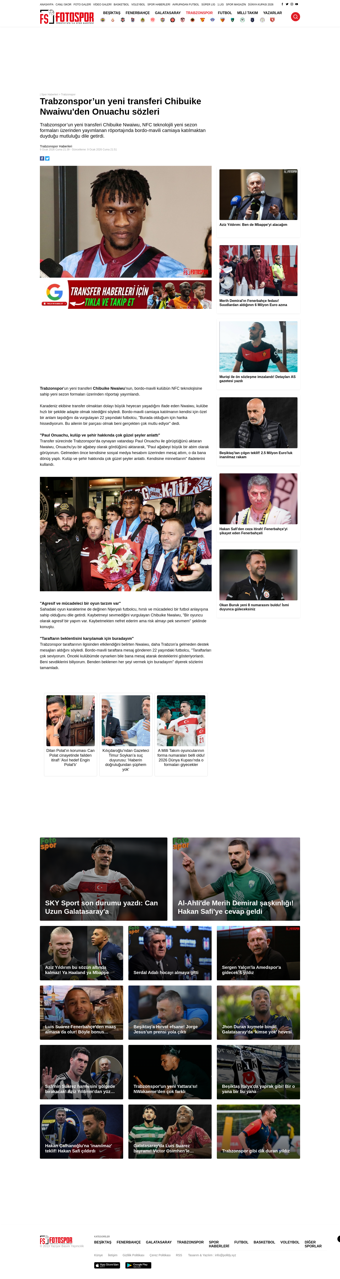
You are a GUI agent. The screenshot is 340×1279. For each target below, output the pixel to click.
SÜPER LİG (208, 4)
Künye (98, 1255)
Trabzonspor (68, 94)
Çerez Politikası (160, 1255)
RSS (179, 1255)
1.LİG (220, 4)
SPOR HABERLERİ (158, 4)
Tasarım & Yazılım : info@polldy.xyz (212, 1255)
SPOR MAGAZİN (236, 4)
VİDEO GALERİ (102, 4)
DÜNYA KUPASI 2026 (260, 4)
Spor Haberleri (49, 94)
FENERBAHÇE (138, 13)
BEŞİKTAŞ (112, 13)
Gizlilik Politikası (133, 1255)
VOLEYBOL (138, 4)
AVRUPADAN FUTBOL (185, 4)
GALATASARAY (168, 13)
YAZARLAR (272, 13)
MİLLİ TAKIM (247, 13)
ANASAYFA (46, 4)
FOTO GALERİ (82, 4)
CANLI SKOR (63, 4)
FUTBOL (225, 13)
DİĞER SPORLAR (313, 1244)
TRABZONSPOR (199, 13)
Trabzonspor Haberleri (56, 146)
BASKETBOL (121, 4)
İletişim (113, 1255)
